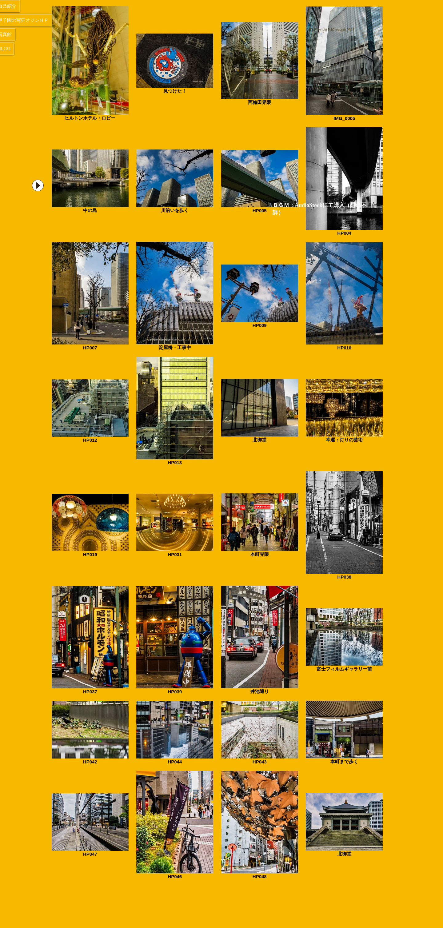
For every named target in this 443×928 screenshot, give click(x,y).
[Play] (37, 185)
